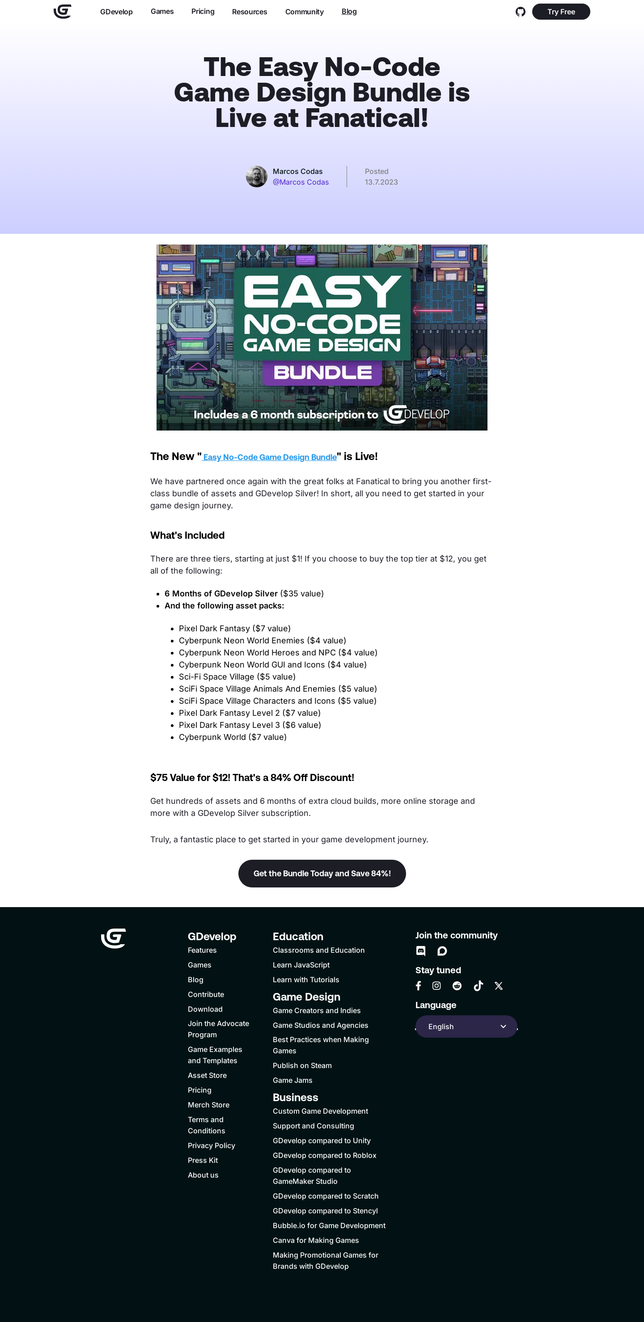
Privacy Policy (211, 1145)
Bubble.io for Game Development (329, 1225)
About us (203, 1174)
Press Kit (203, 1160)
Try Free (561, 11)
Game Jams (293, 1080)
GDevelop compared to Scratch (326, 1195)
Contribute (206, 994)
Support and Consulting (313, 1125)
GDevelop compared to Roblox (325, 1155)
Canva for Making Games (316, 1240)
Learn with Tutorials (306, 979)
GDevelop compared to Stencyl (325, 1210)
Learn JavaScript (301, 964)
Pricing (202, 11)
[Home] (63, 11)
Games (162, 11)
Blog (349, 11)
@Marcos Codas (301, 181)
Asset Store (207, 1075)
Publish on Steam (302, 1065)
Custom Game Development (320, 1111)
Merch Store (208, 1104)
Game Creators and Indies (317, 1010)
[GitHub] (521, 12)
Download (205, 1009)
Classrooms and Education (319, 950)
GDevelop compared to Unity (322, 1140)
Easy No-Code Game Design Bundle (269, 457)
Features (202, 950)
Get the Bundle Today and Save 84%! (322, 873)
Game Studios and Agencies (321, 1025)
